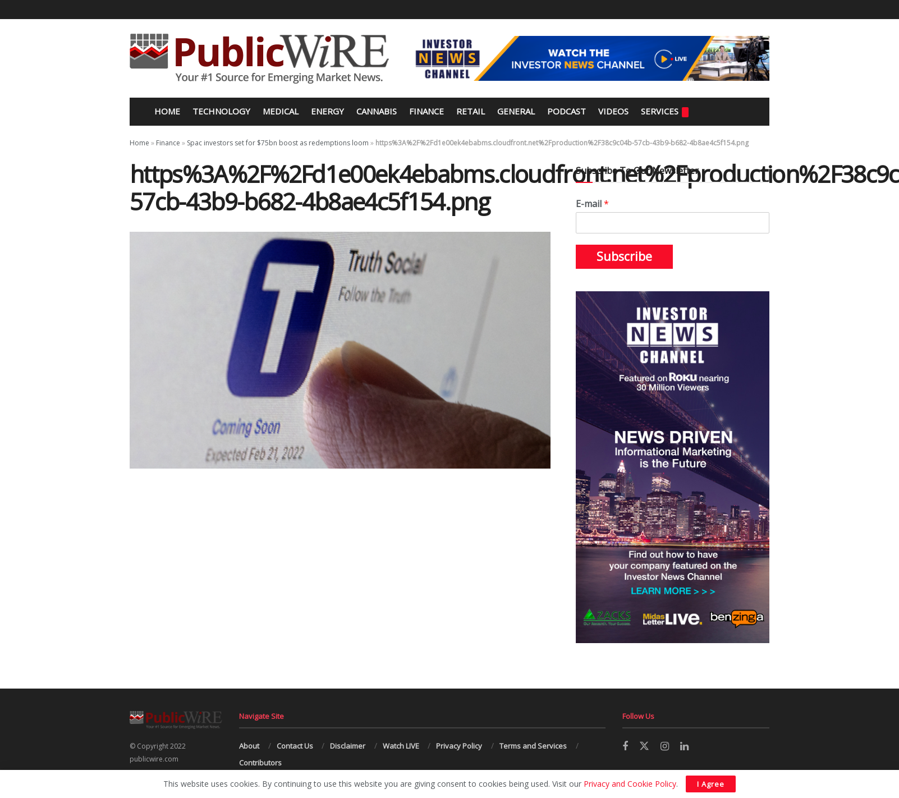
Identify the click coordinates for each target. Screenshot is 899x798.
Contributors (260, 763)
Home (166, 111)
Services (665, 111)
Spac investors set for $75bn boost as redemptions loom (278, 143)
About (249, 746)
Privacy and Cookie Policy (630, 783)
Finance (426, 111)
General (516, 111)
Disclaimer (347, 746)
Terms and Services (533, 746)
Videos (613, 111)
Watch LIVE (401, 746)
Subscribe (624, 256)
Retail (470, 111)
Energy (327, 111)
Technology (221, 111)
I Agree (710, 784)
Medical (281, 111)
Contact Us (295, 746)
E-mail (592, 204)
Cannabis (376, 111)
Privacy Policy (459, 746)
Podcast (566, 111)
